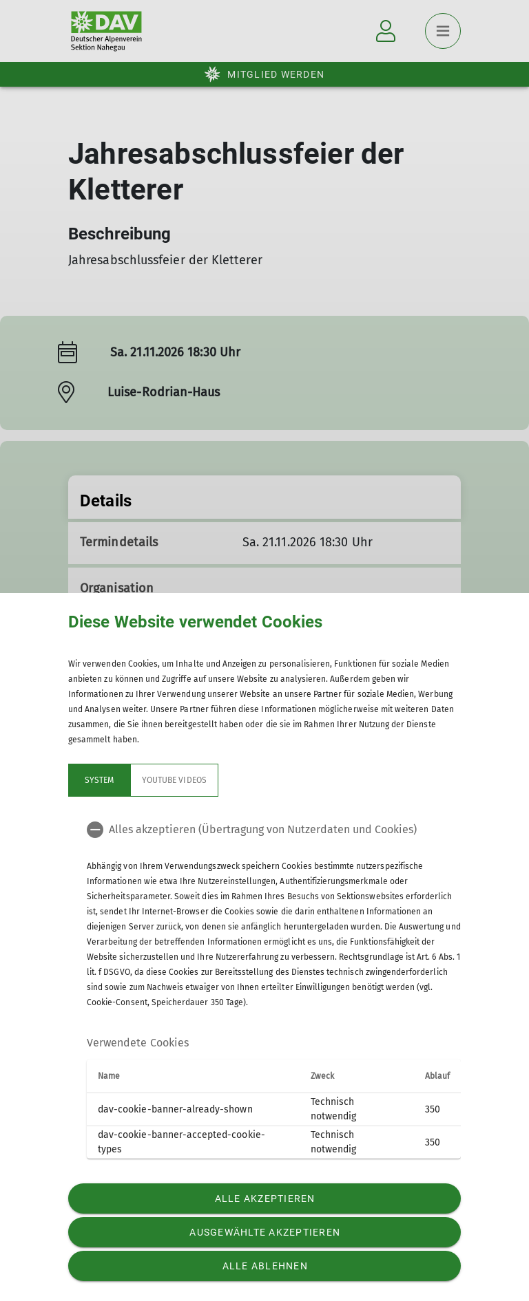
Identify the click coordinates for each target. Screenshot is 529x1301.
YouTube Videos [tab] (174, 780)
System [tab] (99, 780)
